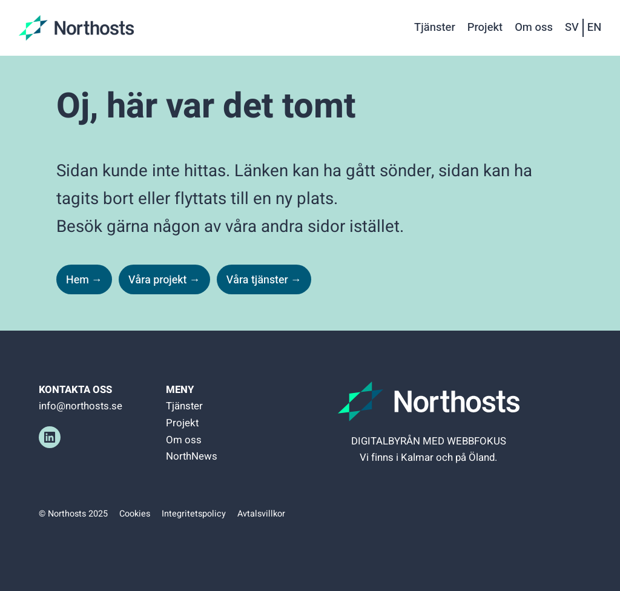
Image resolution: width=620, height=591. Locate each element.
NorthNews (191, 456)
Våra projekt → (164, 280)
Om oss (184, 439)
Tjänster (184, 406)
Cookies (134, 513)
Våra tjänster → (264, 280)
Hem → (84, 280)
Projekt (182, 423)
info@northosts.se (80, 406)
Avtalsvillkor (261, 513)
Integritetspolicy (194, 513)
